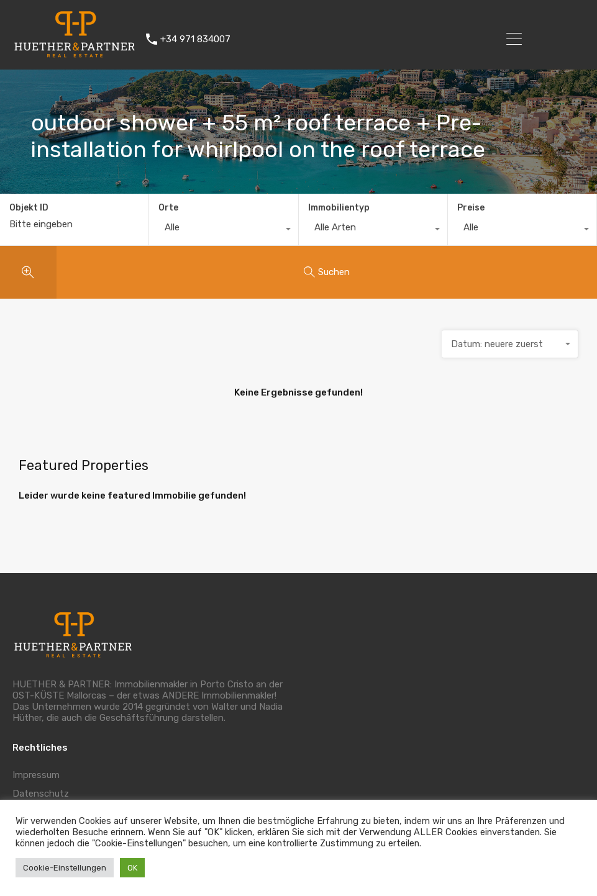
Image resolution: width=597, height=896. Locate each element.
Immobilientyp (339, 207)
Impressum (36, 775)
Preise (471, 207)
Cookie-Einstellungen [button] (64, 867)
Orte (168, 207)
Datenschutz (40, 793)
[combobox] (223, 230)
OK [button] (132, 867)
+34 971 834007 (195, 39)
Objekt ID (28, 208)
